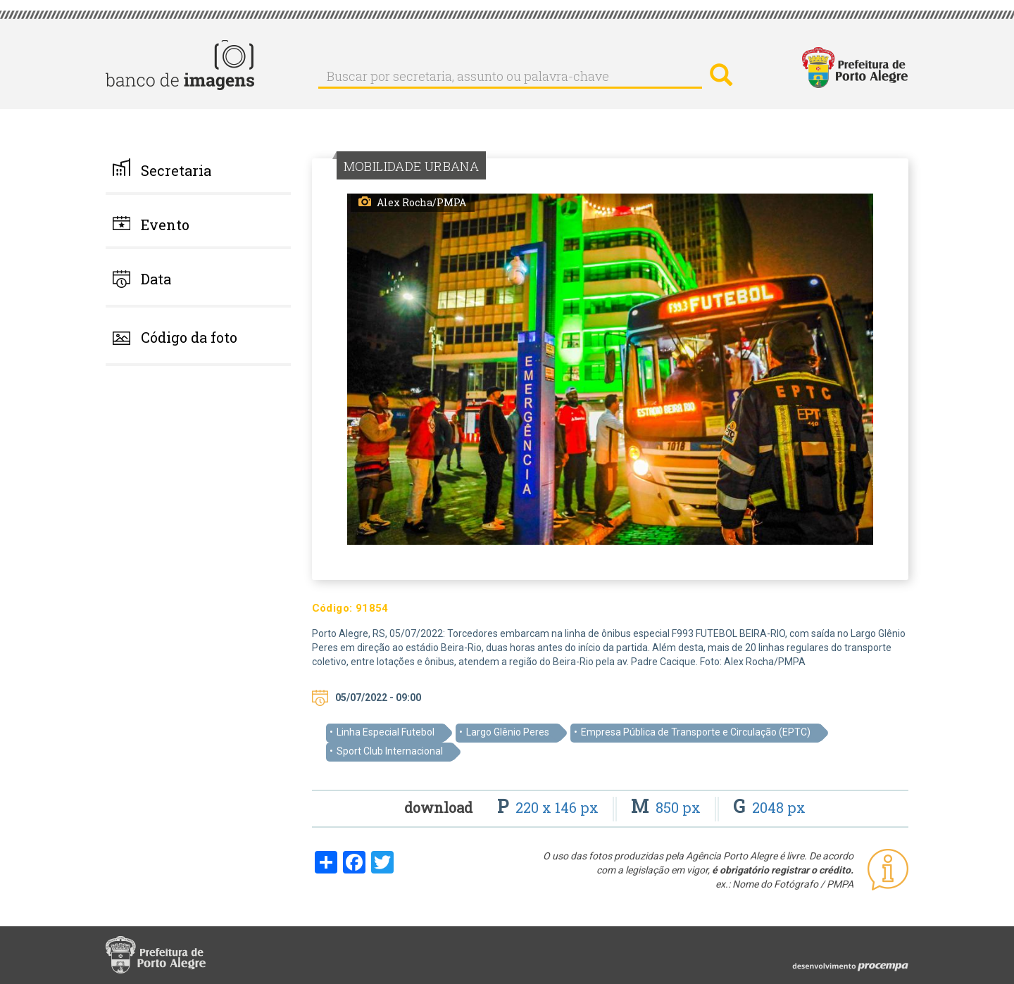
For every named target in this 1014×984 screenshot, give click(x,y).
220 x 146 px (549, 807)
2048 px (769, 807)
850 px (667, 807)
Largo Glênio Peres (507, 732)
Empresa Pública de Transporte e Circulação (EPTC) (695, 732)
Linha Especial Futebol (385, 732)
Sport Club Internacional (390, 751)
